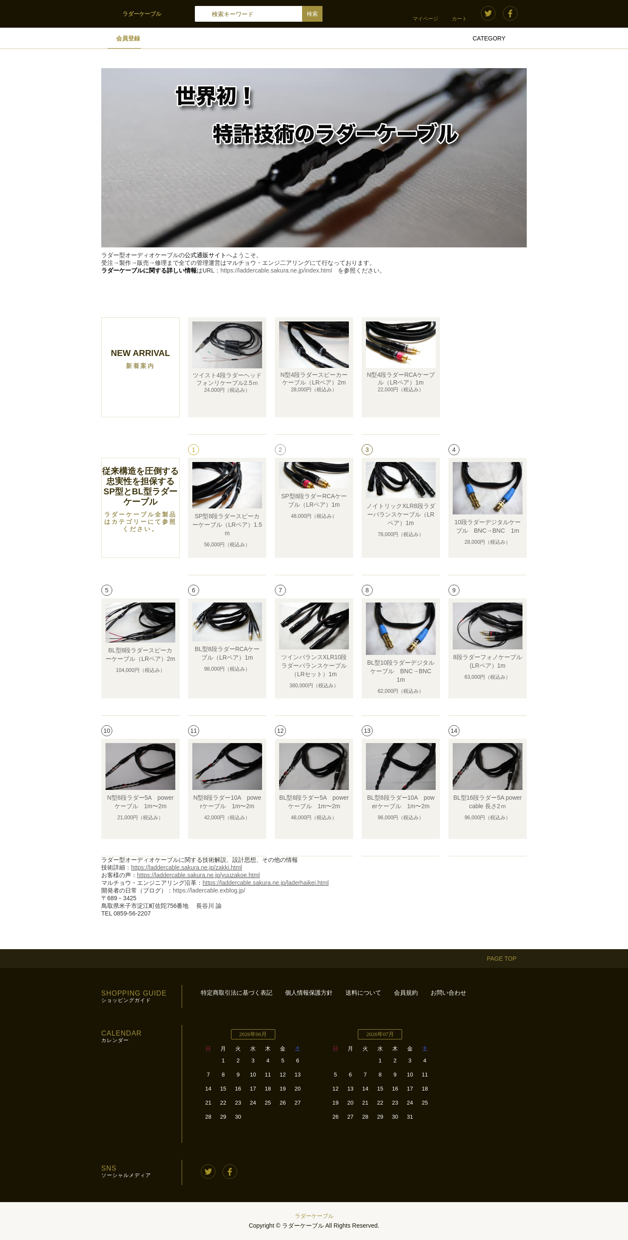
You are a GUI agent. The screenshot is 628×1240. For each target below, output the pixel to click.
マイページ (425, 19)
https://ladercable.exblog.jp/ (209, 890)
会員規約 (406, 992)
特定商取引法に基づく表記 (236, 992)
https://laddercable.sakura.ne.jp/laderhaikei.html (266, 882)
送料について (363, 992)
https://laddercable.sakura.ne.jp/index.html (276, 270)
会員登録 (128, 38)
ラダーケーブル (314, 1216)
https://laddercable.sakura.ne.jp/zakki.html (186, 867)
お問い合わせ (448, 992)
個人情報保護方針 (309, 992)
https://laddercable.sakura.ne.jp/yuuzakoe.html (198, 875)
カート (459, 19)
